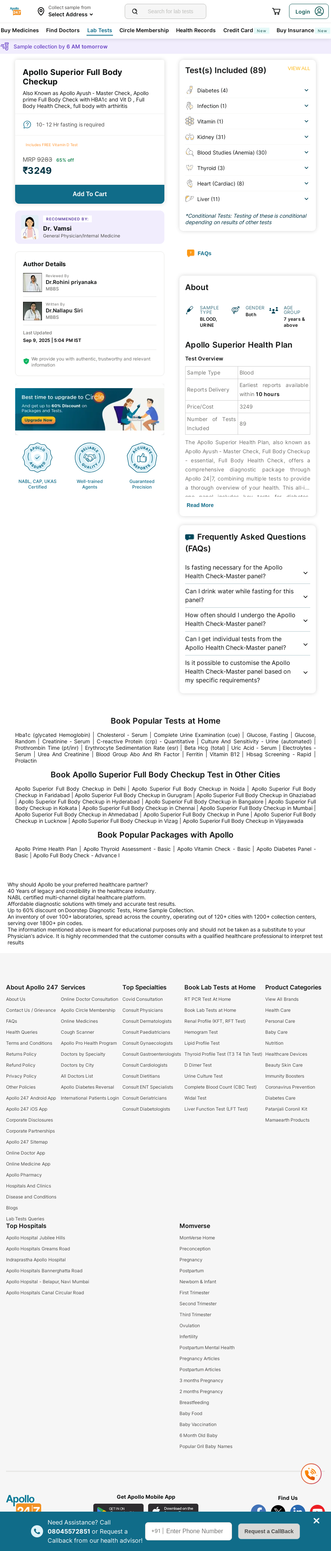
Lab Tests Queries (25, 1219)
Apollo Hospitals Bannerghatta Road (44, 1270)
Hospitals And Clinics (28, 1186)
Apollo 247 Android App (31, 1098)
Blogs (12, 1208)
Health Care (278, 1010)
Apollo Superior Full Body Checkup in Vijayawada (243, 821)
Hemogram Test (201, 1032)
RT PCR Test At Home (207, 999)
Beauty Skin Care (284, 1065)
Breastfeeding (194, 1402)
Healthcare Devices (286, 1054)
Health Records (196, 30)
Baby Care (276, 1032)
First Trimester (194, 1292)
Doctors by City (77, 1065)
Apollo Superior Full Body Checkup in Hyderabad (79, 801)
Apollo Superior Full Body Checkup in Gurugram (133, 795)
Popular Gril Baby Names (205, 1446)
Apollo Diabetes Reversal (87, 1087)
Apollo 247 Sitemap (27, 1142)
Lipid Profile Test (202, 1043)
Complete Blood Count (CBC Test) (220, 1087)
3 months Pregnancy (201, 1380)
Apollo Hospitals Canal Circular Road (45, 1292)
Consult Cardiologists (144, 1065)
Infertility (188, 1336)
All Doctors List (77, 1076)
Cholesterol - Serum (122, 735)
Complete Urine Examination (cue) (197, 735)
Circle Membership (144, 30)
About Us (15, 999)
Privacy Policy (21, 1076)
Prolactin (26, 760)
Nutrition (274, 1043)
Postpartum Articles (200, 1369)
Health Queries (21, 1032)
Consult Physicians (142, 1010)
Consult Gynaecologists (147, 1043)
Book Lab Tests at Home (210, 1010)
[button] (247, 572)
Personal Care (280, 1021)
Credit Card (246, 30)
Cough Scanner (77, 1032)
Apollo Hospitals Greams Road (38, 1248)
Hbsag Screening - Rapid (279, 754)
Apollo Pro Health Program (89, 1043)
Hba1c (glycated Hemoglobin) (52, 735)
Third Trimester (195, 1314)
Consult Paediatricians (146, 1032)
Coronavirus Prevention (290, 1087)
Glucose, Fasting (267, 735)
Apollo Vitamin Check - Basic (214, 849)
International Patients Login (90, 1098)
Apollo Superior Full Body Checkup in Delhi (70, 788)
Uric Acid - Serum (254, 747)
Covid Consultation (142, 999)
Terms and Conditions (29, 1043)
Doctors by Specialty (83, 1054)
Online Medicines (79, 1021)
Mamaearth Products (287, 1120)
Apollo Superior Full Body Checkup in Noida (188, 788)
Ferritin (194, 754)
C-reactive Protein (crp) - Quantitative (145, 741)
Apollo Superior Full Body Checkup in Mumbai (256, 808)
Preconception (194, 1248)
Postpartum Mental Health (207, 1347)
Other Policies (21, 1087)
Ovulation (189, 1325)
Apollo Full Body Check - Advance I (76, 855)
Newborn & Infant (198, 1281)
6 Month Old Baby (198, 1435)
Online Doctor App (25, 1153)
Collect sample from (69, 7)
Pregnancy (191, 1259)
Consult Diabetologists (146, 1109)
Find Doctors (63, 30)
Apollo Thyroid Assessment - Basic (127, 849)
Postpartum (191, 1270)
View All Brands (282, 999)
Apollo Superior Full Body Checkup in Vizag (125, 821)
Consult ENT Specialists (147, 1087)
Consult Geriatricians (144, 1098)
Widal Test (195, 1098)
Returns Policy (21, 1054)
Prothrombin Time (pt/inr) (47, 747)
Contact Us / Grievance (31, 1010)
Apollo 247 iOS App (26, 1109)
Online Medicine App (28, 1164)
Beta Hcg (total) (204, 747)
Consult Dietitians (141, 1076)
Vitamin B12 (225, 754)
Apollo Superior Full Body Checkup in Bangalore (204, 801)
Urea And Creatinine (63, 754)
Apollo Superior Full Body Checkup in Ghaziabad (256, 795)
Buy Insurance (303, 30)
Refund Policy (21, 1065)
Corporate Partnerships (30, 1131)
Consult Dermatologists (147, 1021)
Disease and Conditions (31, 1197)
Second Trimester (198, 1303)
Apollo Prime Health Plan (46, 849)
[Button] (89, 194)
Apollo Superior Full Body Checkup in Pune (196, 814)
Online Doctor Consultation (89, 999)
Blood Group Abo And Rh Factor (137, 754)
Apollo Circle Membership (88, 1010)
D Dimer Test (198, 1065)
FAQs (11, 1021)
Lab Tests (99, 30)
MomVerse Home (197, 1237)
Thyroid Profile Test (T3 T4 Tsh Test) (223, 1054)
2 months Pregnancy (201, 1391)
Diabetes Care (280, 1098)
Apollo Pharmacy (24, 1175)
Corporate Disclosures (29, 1120)
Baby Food (190, 1413)
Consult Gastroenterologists (151, 1054)
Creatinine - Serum (66, 741)
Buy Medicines (20, 30)
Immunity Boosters (284, 1076)
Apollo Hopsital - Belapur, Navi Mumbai (47, 1281)
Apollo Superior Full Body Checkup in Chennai (138, 808)
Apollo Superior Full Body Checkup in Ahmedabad (76, 814)
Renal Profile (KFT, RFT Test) (215, 1021)
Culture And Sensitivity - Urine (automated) (256, 741)
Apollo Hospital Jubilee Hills (35, 1237)
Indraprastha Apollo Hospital (36, 1259)
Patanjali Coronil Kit (286, 1109)
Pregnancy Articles (199, 1358)
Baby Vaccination (198, 1424)
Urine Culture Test (203, 1076)
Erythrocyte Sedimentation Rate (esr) (131, 747)
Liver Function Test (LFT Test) (216, 1109)
